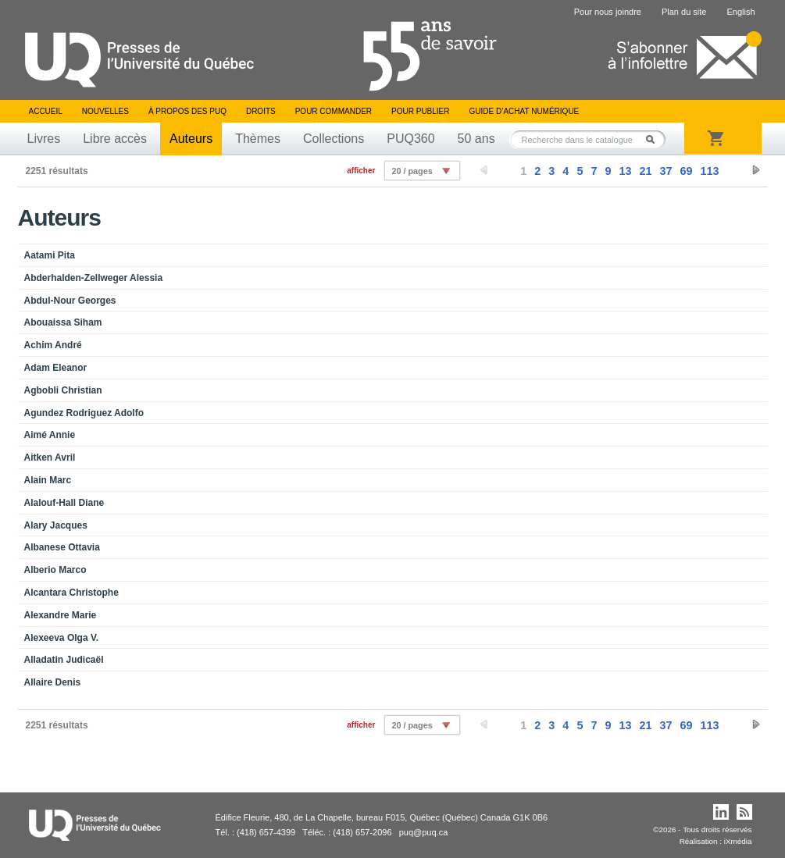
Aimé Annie (50, 434)
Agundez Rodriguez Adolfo (84, 413)
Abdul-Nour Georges (70, 300)
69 (686, 171)
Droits (261, 111)
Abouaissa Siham (63, 322)
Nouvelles (105, 111)
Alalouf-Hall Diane (64, 502)
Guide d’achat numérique (524, 111)
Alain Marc (48, 480)
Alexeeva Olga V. (61, 637)
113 (709, 171)
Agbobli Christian (63, 390)
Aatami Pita (49, 255)
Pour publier (420, 111)
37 (665, 171)
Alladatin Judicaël (64, 659)
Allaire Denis (52, 682)
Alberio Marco (55, 569)
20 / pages (411, 171)
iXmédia (738, 841)
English (740, 11)
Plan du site (684, 11)
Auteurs (190, 138)
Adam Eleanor (55, 367)
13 (625, 171)
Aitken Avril (50, 457)
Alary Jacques (55, 525)
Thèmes (257, 138)
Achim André (53, 345)
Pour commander (333, 111)
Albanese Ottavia (62, 547)
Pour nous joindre (607, 11)
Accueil (45, 111)
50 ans (476, 138)
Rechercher (654, 139)
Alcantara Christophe (71, 592)
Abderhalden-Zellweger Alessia (93, 277)
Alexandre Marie (60, 615)
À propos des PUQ (187, 111)
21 (645, 171)
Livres (44, 138)
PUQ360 (410, 138)
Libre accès (115, 138)
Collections (333, 138)
